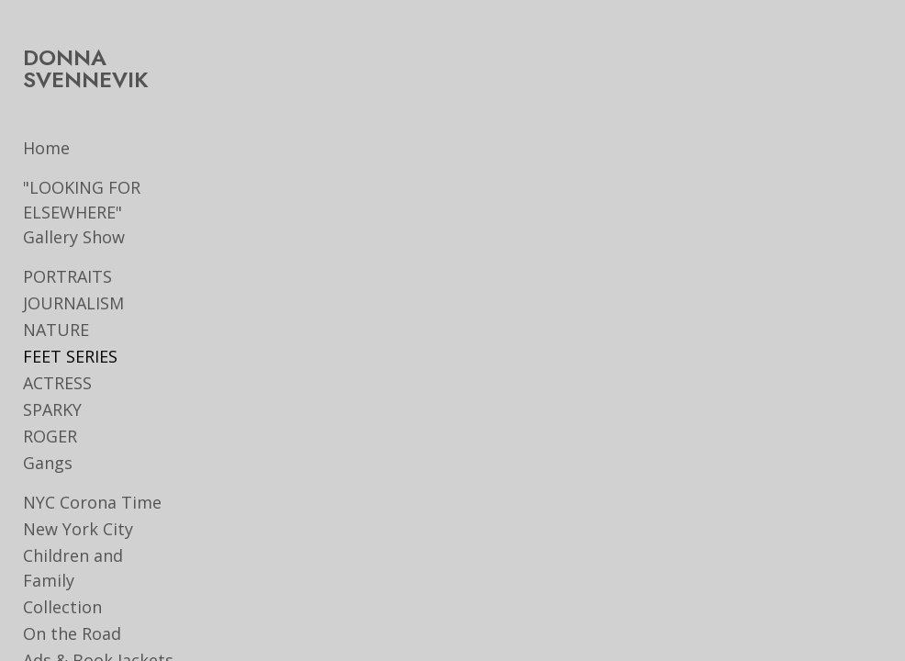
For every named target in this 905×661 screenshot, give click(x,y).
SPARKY (52, 409)
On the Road (72, 609)
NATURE (56, 330)
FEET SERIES (70, 356)
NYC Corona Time (92, 502)
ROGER (50, 436)
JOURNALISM (73, 303)
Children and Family (101, 555)
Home (46, 148)
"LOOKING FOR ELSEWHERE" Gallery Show (102, 212)
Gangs (48, 463)
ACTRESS (57, 383)
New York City (78, 529)
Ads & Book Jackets (98, 635)
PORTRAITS (67, 276)
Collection (62, 582)
